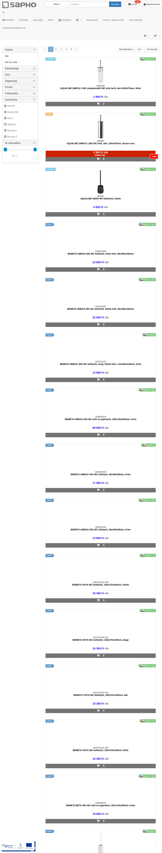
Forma (8, 87)
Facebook (132, 840)
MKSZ (47, 840)
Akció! (51, 20)
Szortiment (11, 99)
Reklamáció (92, 20)
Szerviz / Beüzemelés (113, 20)
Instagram (114, 840)
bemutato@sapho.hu (99, 761)
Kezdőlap (23, 20)
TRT (37, 840)
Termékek (8, 20)
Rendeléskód (126, 49)
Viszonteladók (136, 20)
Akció (10, 118)
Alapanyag (11, 81)
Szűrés (9, 49)
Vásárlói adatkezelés (92, 840)
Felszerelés (11, 93)
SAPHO (11, 106)
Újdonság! (38, 20)
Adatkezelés (71, 840)
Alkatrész (11, 124)
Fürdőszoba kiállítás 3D (13, 28)
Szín (7, 74)
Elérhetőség (12, 68)
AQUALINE (13, 112)
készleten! (65, 20)
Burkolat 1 (12, 130)
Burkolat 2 (12, 136)
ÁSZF (57, 840)
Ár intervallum (13, 143)
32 (140, 49)
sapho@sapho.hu (16, 761)
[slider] (5, 149)
